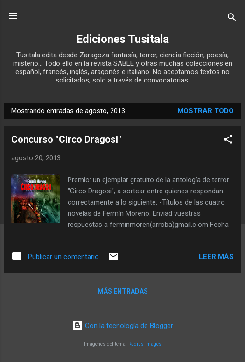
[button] (228, 141)
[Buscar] (232, 19)
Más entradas (123, 291)
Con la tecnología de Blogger (122, 325)
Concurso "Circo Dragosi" (66, 139)
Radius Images (144, 344)
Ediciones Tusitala (122, 39)
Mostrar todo (205, 111)
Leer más (216, 257)
